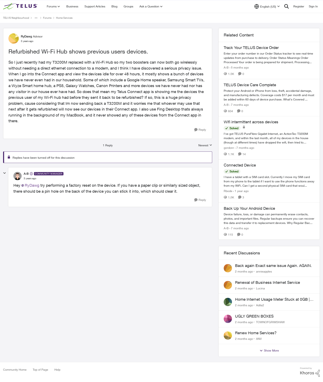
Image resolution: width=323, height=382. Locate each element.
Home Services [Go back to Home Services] (64, 17)
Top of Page (40, 369)
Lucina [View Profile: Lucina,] (260, 288)
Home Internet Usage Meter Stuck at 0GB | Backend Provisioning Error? (272, 299)
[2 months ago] (244, 271)
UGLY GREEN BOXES (254, 316)
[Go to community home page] (21, 6)
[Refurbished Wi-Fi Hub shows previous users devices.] (30, 178)
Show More (269, 350)
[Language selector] (267, 6)
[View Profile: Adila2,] (228, 302)
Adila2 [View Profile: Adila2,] (260, 305)
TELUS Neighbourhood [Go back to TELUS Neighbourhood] (16, 17)
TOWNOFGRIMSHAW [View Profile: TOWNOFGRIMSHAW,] (270, 322)
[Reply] (200, 130)
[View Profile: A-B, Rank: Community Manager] (17, 176)
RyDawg (32, 185)
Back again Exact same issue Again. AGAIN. (273, 265)
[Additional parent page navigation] (36, 18)
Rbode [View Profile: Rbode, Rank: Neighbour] (228, 191)
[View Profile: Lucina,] (228, 285)
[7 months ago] (239, 104)
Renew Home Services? (256, 333)
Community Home (15, 369)
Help (57, 369)
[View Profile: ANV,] (228, 335)
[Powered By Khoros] (310, 372)
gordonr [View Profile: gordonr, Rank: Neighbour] (229, 147)
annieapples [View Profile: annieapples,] (264, 271)
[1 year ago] (241, 191)
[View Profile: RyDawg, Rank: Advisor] (13, 38)
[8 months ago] (239, 67)
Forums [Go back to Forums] (47, 17)
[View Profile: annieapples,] (228, 268)
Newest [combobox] (205, 145)
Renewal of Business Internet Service (267, 282)
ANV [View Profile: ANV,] (259, 338)
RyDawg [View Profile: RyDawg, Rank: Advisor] (26, 36)
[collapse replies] (4, 173)
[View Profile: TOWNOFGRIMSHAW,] (228, 319)
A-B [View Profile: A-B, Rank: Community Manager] (26, 173)
